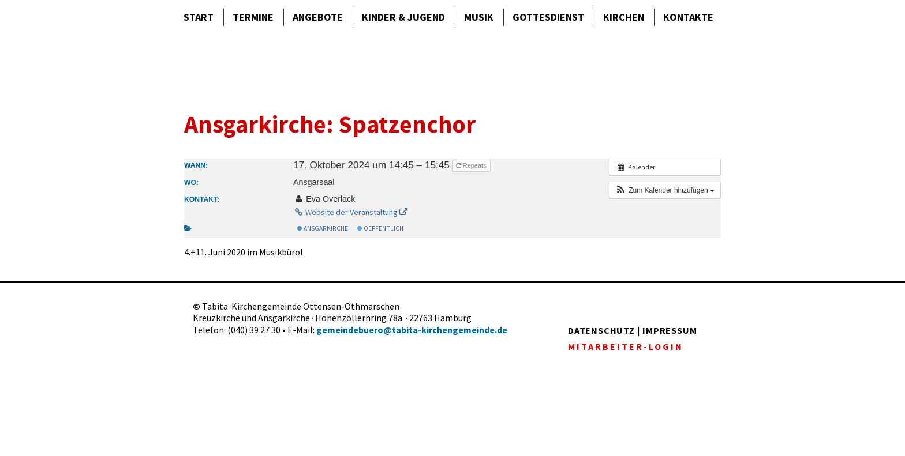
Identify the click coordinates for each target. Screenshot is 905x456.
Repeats (472, 165)
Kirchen (623, 17)
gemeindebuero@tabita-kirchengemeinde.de (411, 330)
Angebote (318, 17)
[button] (664, 190)
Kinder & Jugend (403, 17)
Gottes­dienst (548, 17)
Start (199, 17)
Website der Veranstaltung (350, 212)
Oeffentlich (380, 228)
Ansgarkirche (322, 228)
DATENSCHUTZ (601, 330)
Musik (478, 17)
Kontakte (688, 17)
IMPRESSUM (669, 330)
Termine (253, 17)
